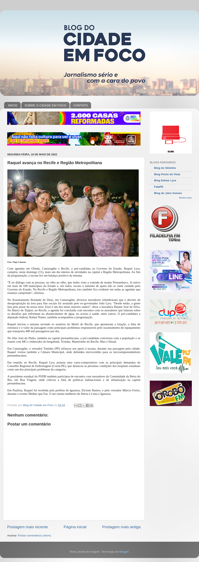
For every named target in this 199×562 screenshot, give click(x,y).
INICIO (12, 105)
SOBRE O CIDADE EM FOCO (45, 105)
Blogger (124, 551)
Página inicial (75, 527)
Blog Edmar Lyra (165, 180)
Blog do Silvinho (165, 167)
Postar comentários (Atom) (34, 535)
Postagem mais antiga (121, 527)
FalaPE (158, 186)
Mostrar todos (185, 198)
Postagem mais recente (27, 527)
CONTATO (80, 105)
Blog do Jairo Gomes (168, 193)
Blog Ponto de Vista (167, 174)
